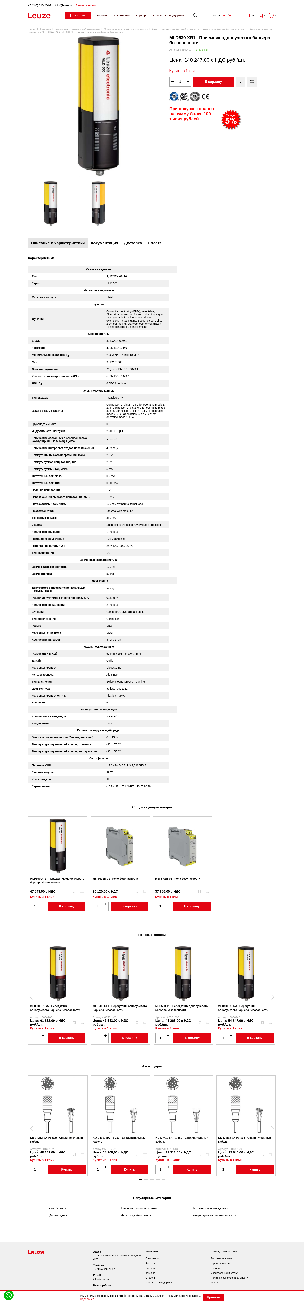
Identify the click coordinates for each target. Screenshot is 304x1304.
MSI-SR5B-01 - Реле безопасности (177, 878)
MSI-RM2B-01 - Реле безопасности (115, 878)
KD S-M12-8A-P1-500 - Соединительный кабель (56, 1139)
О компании (122, 15)
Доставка (133, 243)
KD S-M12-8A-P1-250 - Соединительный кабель (119, 1139)
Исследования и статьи (224, 1272)
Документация (104, 243)
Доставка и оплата (221, 1258)
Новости (215, 1268)
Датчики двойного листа (136, 1215)
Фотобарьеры (57, 1208)
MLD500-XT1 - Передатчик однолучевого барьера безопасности (57, 880)
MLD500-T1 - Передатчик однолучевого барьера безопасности (181, 1008)
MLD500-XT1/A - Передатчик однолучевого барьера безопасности (243, 1008)
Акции (214, 1282)
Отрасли (102, 15)
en (230, 15)
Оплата (155, 243)
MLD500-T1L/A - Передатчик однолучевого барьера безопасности (55, 1008)
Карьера (141, 15)
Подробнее (87, 1299)
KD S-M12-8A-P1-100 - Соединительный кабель (244, 1139)
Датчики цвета (58, 1215)
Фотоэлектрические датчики (210, 1208)
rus (225, 15)
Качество (150, 1263)
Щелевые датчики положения (139, 1208)
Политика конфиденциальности (229, 1277)
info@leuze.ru (63, 5)
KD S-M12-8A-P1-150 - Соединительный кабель (181, 1139)
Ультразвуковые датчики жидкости (214, 1215)
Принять (213, 1297)
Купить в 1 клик (183, 71)
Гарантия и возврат (222, 1263)
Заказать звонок (86, 5)
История (150, 1268)
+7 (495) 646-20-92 (39, 5)
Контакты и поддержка (168, 15)
